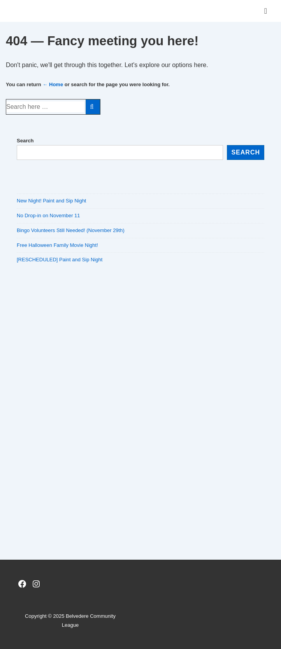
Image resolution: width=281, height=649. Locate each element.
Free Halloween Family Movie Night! (57, 245)
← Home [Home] (52, 84)
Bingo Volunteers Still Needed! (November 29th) (71, 230)
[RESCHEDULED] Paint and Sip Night (59, 259)
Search (25, 141)
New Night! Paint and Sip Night (51, 201)
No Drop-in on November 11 (48, 215)
